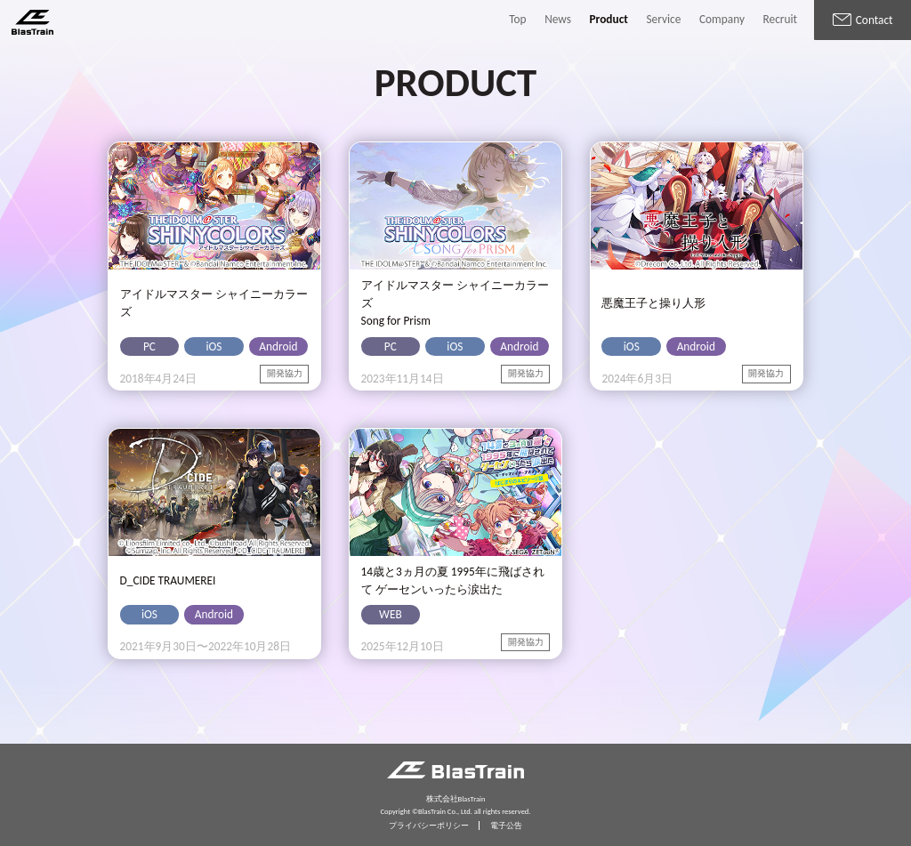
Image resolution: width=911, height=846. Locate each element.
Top (517, 19)
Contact (863, 20)
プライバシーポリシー (429, 825)
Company (722, 19)
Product (609, 19)
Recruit (780, 19)
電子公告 (506, 825)
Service (663, 19)
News (557, 19)
